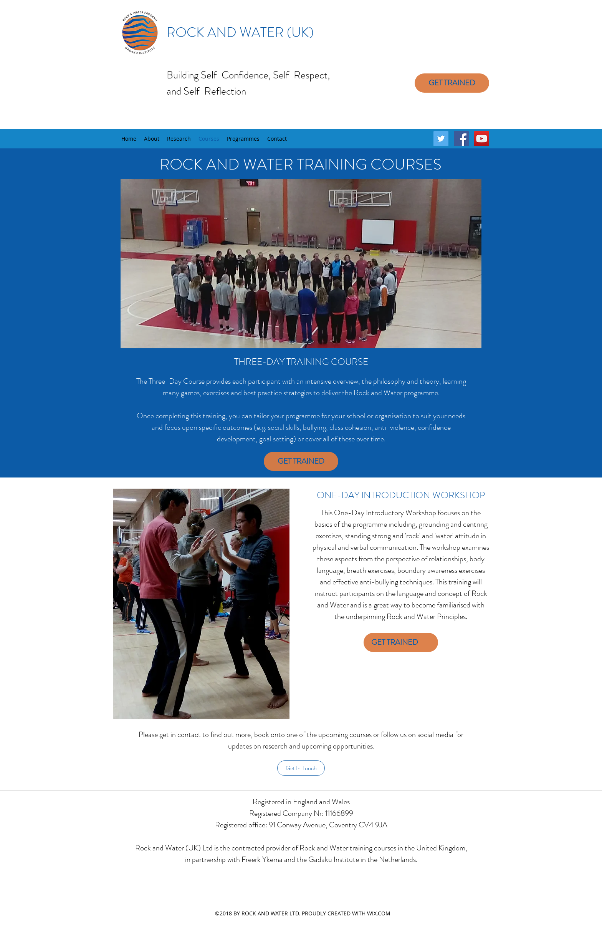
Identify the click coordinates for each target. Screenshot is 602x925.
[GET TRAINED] (452, 83)
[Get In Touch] (301, 768)
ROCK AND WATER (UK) (240, 32)
